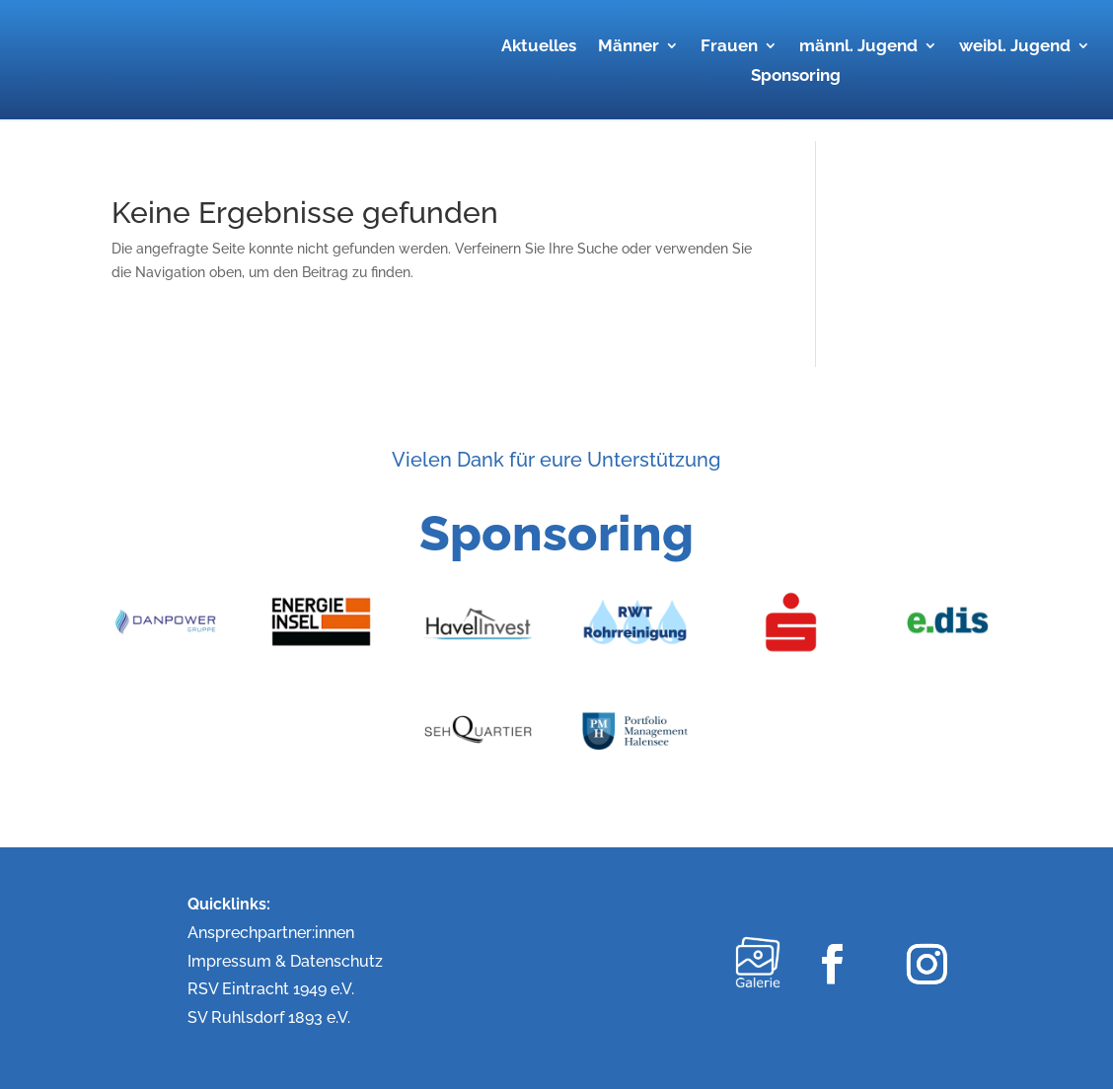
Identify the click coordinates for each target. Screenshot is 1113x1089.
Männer (628, 46)
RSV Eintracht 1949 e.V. (270, 989)
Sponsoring (796, 76)
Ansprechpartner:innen (270, 932)
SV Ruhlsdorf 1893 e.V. (268, 1017)
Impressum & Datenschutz (285, 961)
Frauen (729, 46)
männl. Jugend (858, 46)
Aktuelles (538, 46)
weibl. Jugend (1015, 46)
